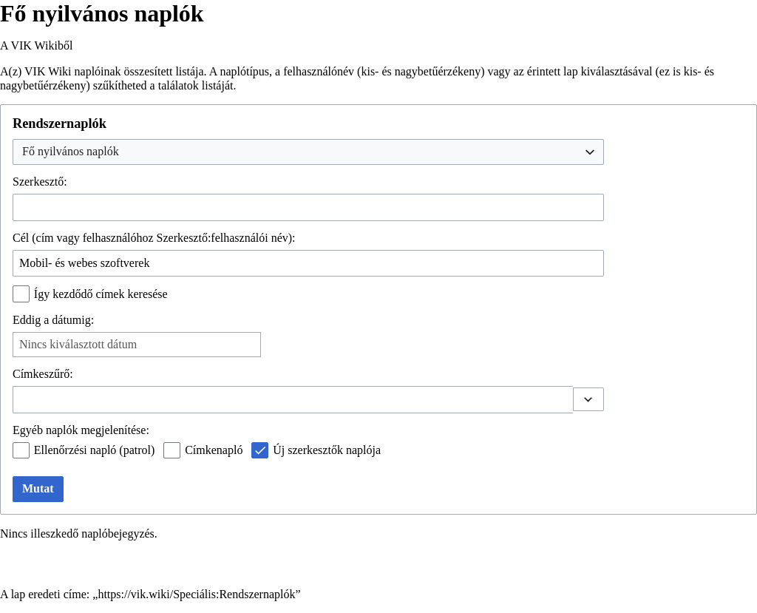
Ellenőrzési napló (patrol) (94, 450)
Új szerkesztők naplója (327, 450)
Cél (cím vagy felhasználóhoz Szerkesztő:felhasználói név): (154, 237)
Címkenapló (213, 450)
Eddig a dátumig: (53, 320)
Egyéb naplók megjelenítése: (81, 430)
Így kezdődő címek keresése (101, 294)
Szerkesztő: (40, 181)
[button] (588, 399)
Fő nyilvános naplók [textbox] (70, 151)
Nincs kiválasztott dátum (78, 344)
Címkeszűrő (41, 374)
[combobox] (308, 152)
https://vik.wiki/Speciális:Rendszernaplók (196, 594)
